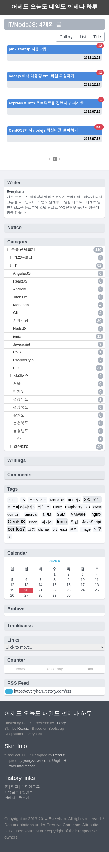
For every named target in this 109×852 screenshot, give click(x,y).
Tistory (60, 723)
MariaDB (57, 500)
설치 (74, 529)
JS (23, 500)
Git (58, 313)
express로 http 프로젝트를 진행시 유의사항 (46, 103)
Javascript (58, 344)
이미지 (47, 522)
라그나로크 (57, 258)
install (12, 500)
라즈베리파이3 (21, 507)
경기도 (58, 392)
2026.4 (54, 561)
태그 (14, 787)
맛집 (74, 522)
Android (58, 289)
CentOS (16, 522)
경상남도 (58, 400)
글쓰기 (23, 798)
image (86, 529)
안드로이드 (37, 500)
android (31, 515)
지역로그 (11, 792)
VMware (78, 514)
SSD (61, 514)
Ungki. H (59, 761)
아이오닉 (92, 499)
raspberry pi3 (77, 507)
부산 (58, 439)
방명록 (27, 792)
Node (33, 522)
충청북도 (58, 423)
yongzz (29, 761)
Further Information (19, 766)
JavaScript (91, 522)
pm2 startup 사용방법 (28, 49)
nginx (96, 514)
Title (97, 36)
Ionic (62, 522)
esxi (63, 529)
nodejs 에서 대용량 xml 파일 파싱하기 (41, 76)
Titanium (58, 297)
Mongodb (58, 305)
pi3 (55, 529)
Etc (58, 368)
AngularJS (58, 273)
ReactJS (58, 281)
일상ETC (57, 447)
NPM (47, 515)
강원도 (58, 415)
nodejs (74, 499)
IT (57, 266)
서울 (58, 384)
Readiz (23, 728)
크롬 (31, 529)
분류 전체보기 (56, 250)
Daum (27, 723)
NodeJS (58, 329)
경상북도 (58, 407)
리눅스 (44, 507)
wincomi (43, 761)
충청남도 (58, 431)
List (83, 36)
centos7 (16, 529)
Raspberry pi (58, 360)
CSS (58, 352)
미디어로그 (30, 787)
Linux (57, 507)
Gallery (66, 36)
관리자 (9, 798)
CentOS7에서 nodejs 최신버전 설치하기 (43, 130)
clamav (44, 529)
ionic (58, 336)
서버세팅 (58, 321)
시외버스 (57, 376)
